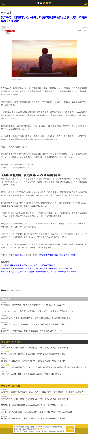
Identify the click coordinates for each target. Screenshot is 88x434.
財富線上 (10, 32)
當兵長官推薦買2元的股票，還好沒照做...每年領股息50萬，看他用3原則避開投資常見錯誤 (38, 272)
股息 (13, 290)
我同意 (70, 429)
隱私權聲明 (38, 429)
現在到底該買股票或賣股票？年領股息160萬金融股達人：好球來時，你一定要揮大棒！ (37, 268)
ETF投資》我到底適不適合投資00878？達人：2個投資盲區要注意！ (29, 265)
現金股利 (18, 290)
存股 (8, 290)
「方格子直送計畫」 (15, 255)
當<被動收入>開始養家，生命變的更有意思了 (58, 255)
